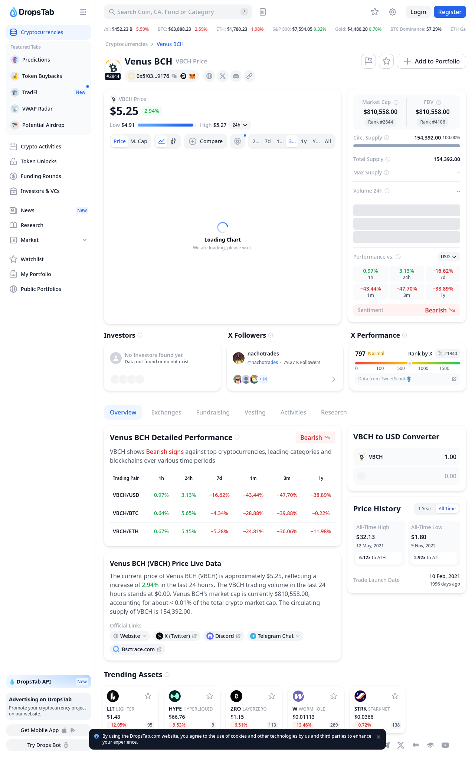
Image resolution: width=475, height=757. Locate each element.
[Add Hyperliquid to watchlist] (210, 696)
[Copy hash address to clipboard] (174, 76)
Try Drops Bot (48, 745)
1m (281, 141)
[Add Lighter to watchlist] (148, 696)
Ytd (317, 141)
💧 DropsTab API (48, 681)
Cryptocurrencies (126, 43)
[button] (285, 29)
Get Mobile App (48, 730)
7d (268, 141)
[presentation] (209, 76)
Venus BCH (170, 43)
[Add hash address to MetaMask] (192, 76)
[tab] (119, 141)
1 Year (424, 508)
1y (304, 141)
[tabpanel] (222, 236)
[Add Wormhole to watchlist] (334, 696)
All (328, 141)
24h (257, 141)
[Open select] (239, 125)
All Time (447, 508)
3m (293, 141)
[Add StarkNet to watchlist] (395, 696)
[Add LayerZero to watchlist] (272, 696)
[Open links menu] (130, 636)
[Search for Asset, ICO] (178, 11)
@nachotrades (263, 362)
